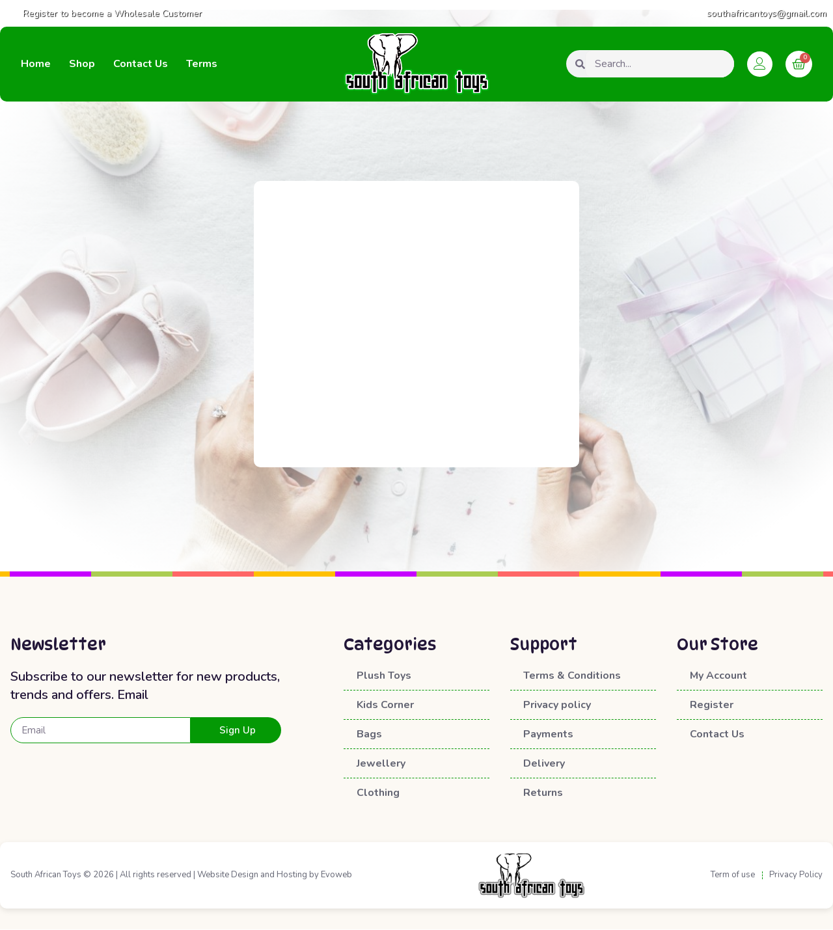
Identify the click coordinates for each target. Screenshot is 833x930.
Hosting (292, 875)
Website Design (227, 875)
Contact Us (140, 64)
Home (36, 64)
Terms (201, 64)
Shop (82, 64)
